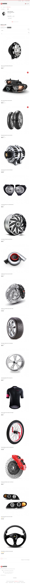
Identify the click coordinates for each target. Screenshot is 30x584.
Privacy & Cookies (23, 582)
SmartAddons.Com (16, 581)
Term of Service (18, 582)
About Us (7, 582)
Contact (15, 582)
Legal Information (11, 582)
